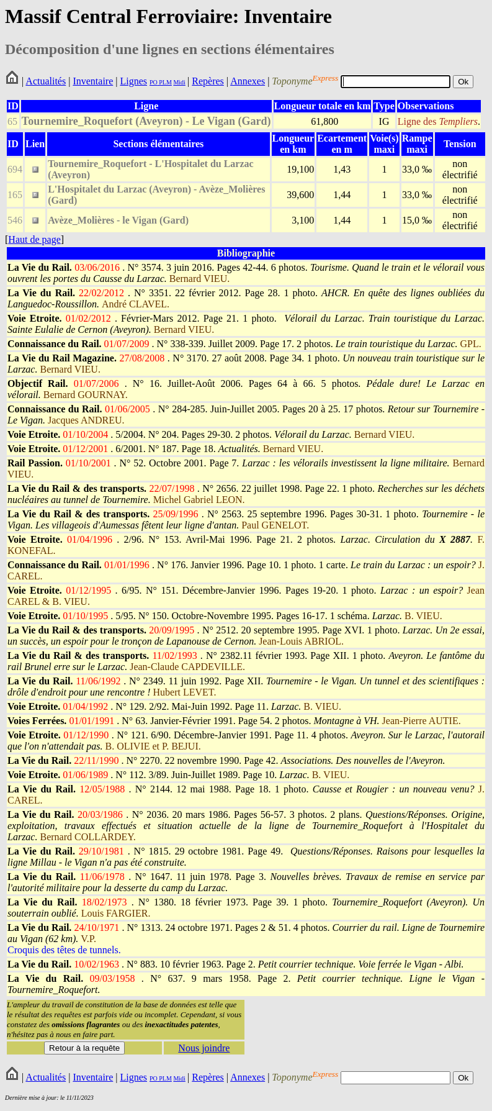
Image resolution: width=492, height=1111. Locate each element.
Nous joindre (204, 1048)
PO (154, 82)
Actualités (45, 81)
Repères (208, 81)
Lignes (133, 81)
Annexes (247, 81)
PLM (165, 82)
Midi (179, 82)
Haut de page (34, 239)
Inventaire (93, 81)
